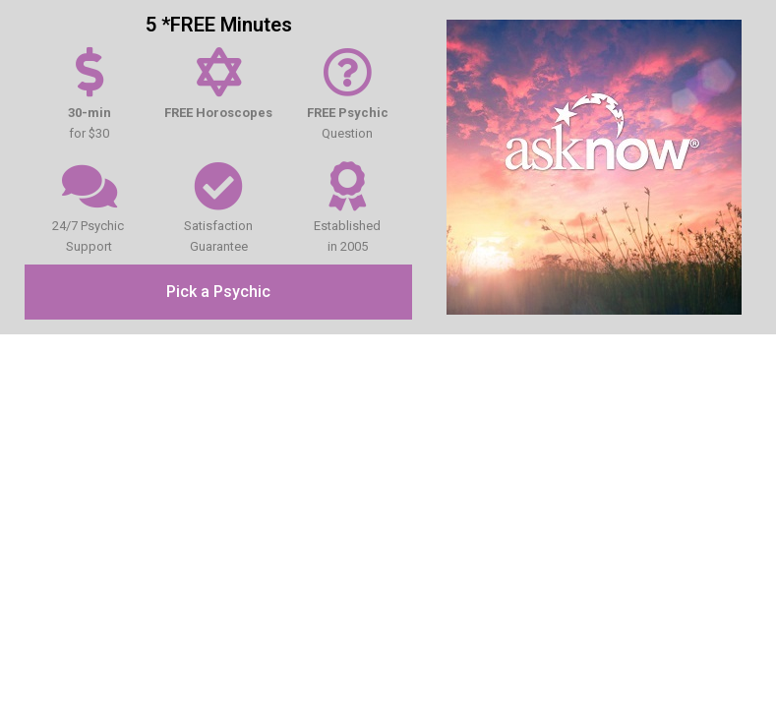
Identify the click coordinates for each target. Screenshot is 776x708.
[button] (218, 292)
